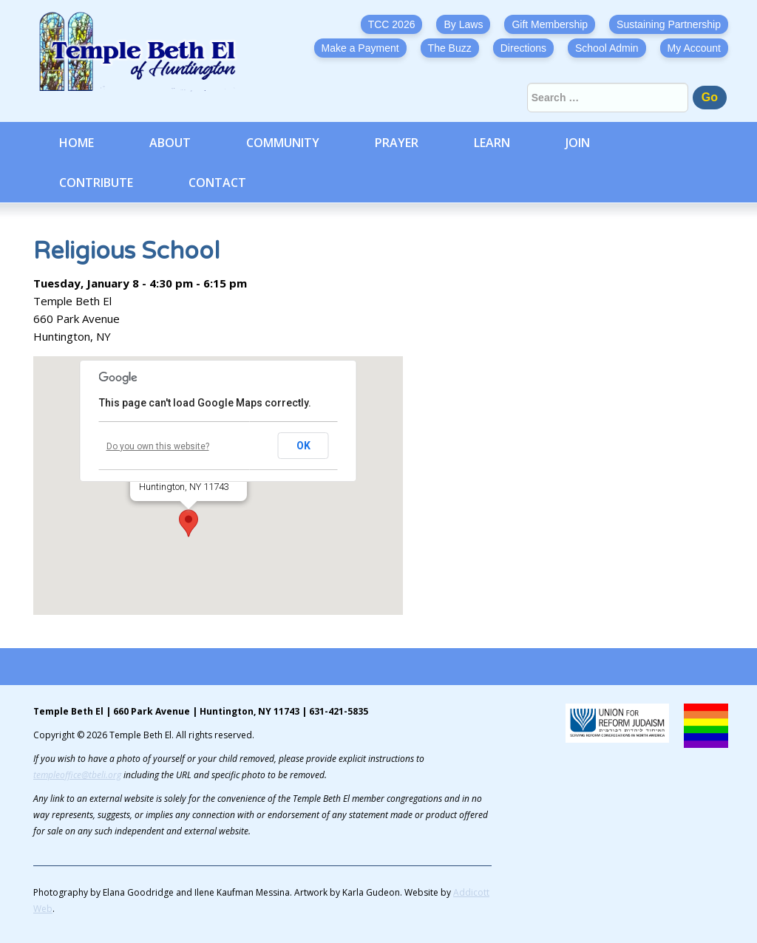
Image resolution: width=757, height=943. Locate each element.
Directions (523, 48)
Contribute (96, 182)
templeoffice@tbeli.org (77, 775)
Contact (217, 182)
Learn (492, 143)
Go (710, 97)
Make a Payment (360, 48)
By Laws (463, 24)
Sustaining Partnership (669, 24)
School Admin (607, 48)
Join (578, 143)
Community (282, 143)
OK (303, 446)
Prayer (396, 143)
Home (76, 143)
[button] (188, 523)
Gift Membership (550, 24)
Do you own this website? (157, 446)
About (170, 143)
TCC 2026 (391, 24)
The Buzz (450, 48)
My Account (694, 48)
